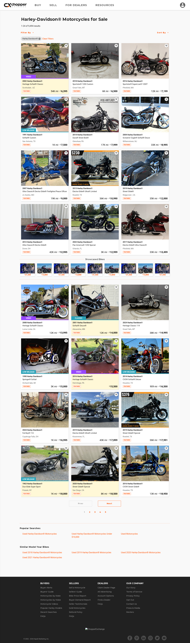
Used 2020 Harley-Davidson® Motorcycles (141, 552)
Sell (53, 5)
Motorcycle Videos (49, 604)
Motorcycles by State (50, 596)
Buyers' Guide (47, 592)
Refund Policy (75, 612)
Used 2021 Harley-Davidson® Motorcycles (42, 557)
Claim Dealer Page (106, 587)
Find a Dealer (104, 600)
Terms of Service (134, 592)
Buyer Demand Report (80, 600)
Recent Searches (48, 612)
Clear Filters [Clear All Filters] (47, 38)
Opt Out (130, 600)
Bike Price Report (77, 596)
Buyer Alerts (46, 587)
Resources (104, 5)
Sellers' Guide (75, 592)
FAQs (43, 616)
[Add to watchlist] (66, 45)
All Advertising (104, 592)
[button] (30, 39)
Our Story (130, 587)
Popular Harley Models (51, 608)
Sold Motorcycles (77, 608)
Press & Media (133, 608)
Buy (38, 5)
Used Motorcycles (129, 534)
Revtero (130, 612)
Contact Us (131, 604)
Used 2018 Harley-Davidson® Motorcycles (42, 552)
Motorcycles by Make (50, 600)
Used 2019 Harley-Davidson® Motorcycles (91, 552)
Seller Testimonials (78, 604)
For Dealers (76, 5)
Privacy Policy (133, 596)
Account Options (106, 596)
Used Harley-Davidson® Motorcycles (39, 534)
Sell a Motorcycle (77, 587)
